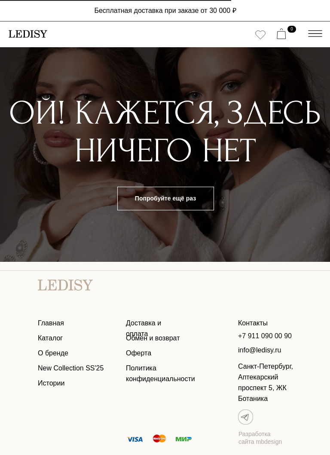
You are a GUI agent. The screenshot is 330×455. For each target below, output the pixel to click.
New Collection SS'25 (71, 368)
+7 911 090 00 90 (265, 336)
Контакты (253, 323)
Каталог (50, 338)
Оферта (138, 353)
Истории (51, 383)
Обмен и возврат (153, 338)
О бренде (53, 353)
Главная (51, 323)
